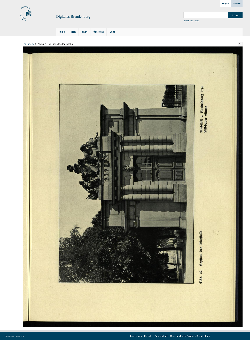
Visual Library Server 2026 (14, 336)
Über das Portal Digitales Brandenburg (190, 336)
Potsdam (29, 43)
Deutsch (236, 3)
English (225, 3)
